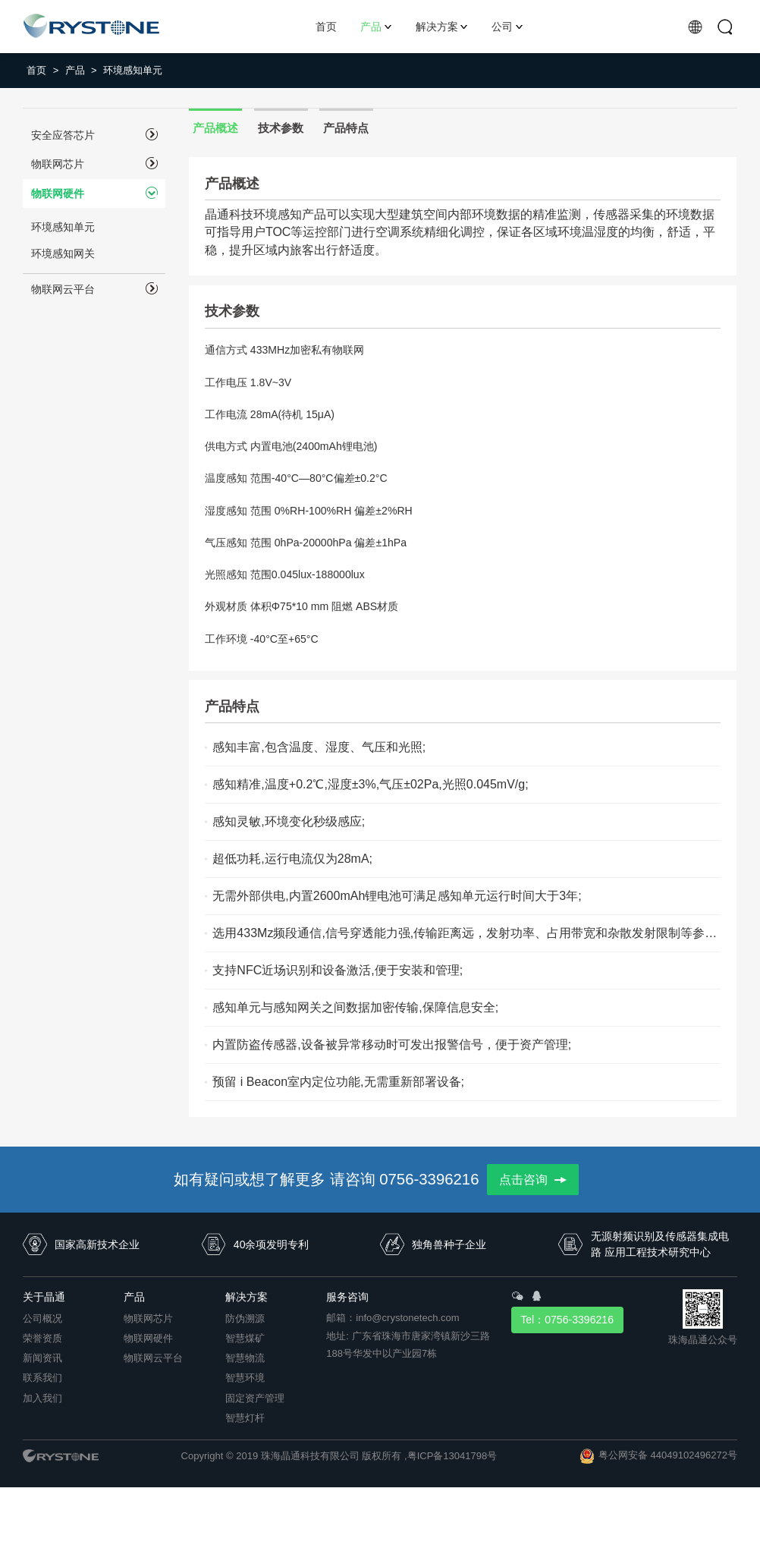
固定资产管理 (254, 1398)
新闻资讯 (42, 1358)
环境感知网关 (63, 253)
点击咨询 (533, 1179)
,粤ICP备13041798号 (450, 1455)
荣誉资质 (42, 1338)
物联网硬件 (148, 1338)
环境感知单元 (132, 70)
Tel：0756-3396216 (567, 1320)
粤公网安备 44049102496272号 (667, 1455)
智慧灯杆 (245, 1418)
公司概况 (42, 1318)
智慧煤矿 (245, 1338)
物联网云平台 (153, 1358)
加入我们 (42, 1398)
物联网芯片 (148, 1318)
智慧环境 (245, 1377)
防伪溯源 (245, 1318)
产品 (81, 70)
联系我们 (42, 1377)
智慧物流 (245, 1358)
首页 (42, 70)
